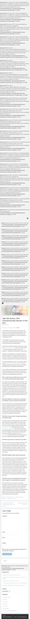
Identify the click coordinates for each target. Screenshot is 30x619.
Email (3, 537)
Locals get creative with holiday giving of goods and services (8, 504)
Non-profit (5, 606)
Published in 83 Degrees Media (9, 327)
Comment (4, 516)
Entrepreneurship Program (11, 363)
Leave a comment (12, 498)
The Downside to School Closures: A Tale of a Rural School (15, 583)
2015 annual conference (9, 347)
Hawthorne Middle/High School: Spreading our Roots (14, 585)
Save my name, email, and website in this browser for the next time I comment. (14, 550)
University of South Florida (8, 428)
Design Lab (24, 616)
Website (4, 543)
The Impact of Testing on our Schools (11, 580)
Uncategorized (6, 608)
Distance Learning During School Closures (11, 574)
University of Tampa (6, 427)
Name (3, 532)
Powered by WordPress (7, 616)
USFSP (19, 363)
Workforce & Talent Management (10, 610)
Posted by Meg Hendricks (8, 497)
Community (5, 601)
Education (4, 498)
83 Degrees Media (19, 497)
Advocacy (5, 599)
